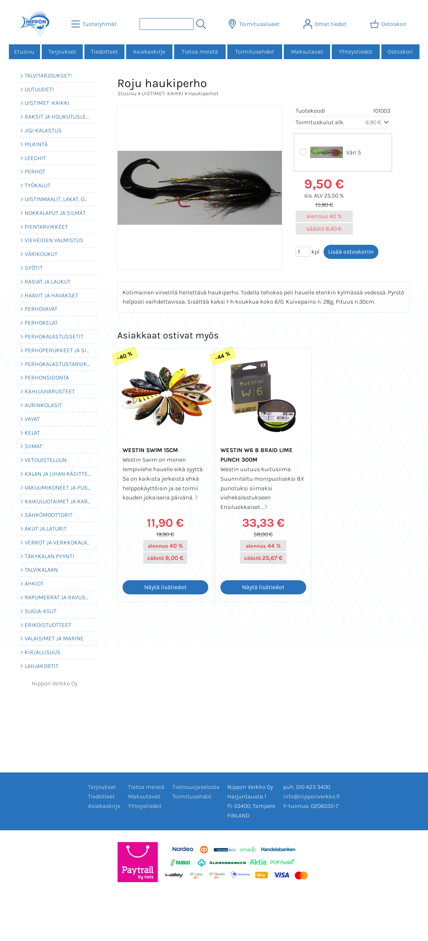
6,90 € (378, 122)
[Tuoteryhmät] (95, 24)
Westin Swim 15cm (150, 450)
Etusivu (24, 51)
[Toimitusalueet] (254, 24)
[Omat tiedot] (326, 24)
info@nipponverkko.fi (311, 796)
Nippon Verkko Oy (55, 683)
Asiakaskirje (149, 51)
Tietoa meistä (200, 51)
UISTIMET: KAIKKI (162, 93)
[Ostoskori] (389, 24)
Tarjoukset (62, 51)
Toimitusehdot (254, 51)
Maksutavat (307, 51)
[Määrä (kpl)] (303, 252)
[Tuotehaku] (166, 24)
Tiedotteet (104, 51)
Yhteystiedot (355, 51)
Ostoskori (400, 51)
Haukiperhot (203, 93)
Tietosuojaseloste (195, 787)
